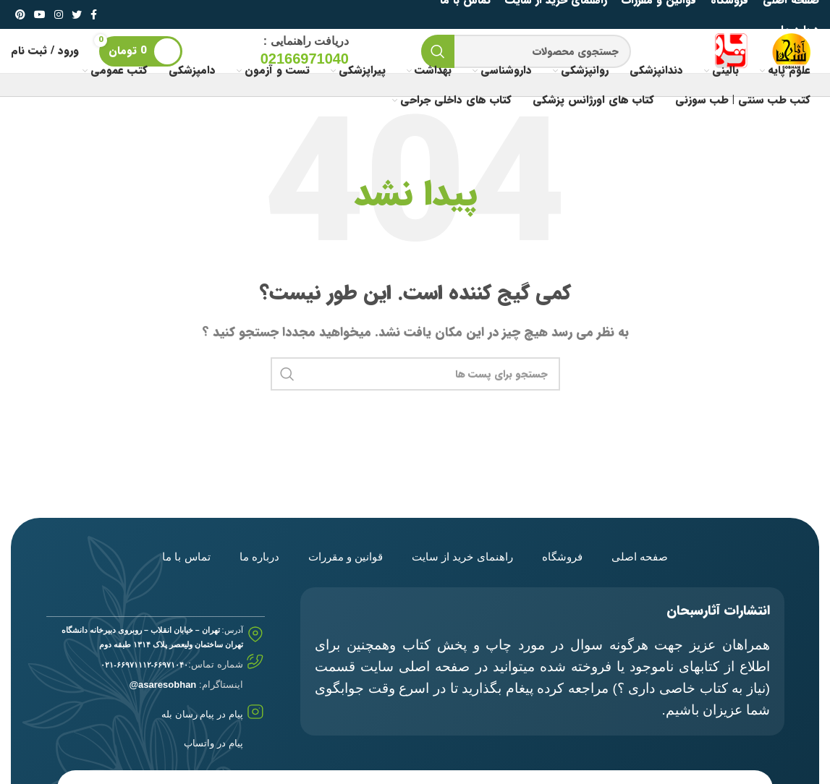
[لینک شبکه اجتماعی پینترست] (20, 14)
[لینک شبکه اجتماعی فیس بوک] (93, 14)
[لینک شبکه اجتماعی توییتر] (76, 14)
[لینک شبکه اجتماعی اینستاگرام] (58, 14)
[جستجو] (526, 51)
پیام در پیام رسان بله (201, 714)
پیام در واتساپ (213, 743)
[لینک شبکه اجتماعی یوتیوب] (40, 14)
